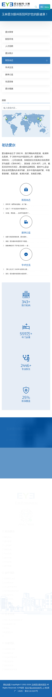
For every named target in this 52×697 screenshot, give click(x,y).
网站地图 (7, 684)
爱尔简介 (9, 53)
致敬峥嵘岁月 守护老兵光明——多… (15, 246)
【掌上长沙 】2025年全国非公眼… (15, 270)
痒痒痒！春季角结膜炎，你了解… (14, 204)
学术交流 (9, 67)
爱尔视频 (9, 88)
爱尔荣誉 (9, 32)
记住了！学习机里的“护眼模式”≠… (14, 209)
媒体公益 (9, 74)
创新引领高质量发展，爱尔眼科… (14, 237)
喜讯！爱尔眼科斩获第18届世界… (14, 274)
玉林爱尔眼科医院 (38, 684)
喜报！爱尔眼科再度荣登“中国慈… (15, 242)
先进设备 (9, 81)
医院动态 (9, 60)
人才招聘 (9, 46)
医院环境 (9, 39)
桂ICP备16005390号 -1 (34, 688)
